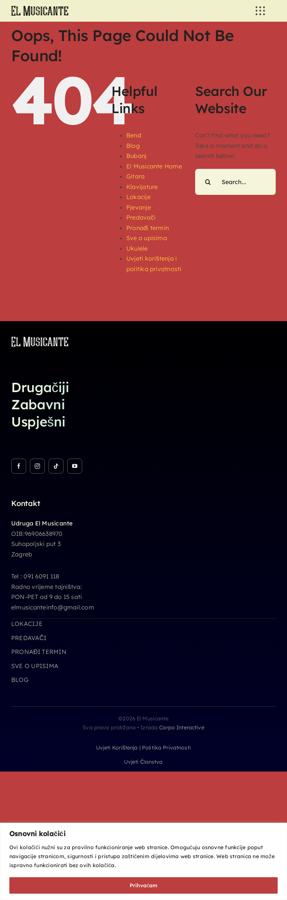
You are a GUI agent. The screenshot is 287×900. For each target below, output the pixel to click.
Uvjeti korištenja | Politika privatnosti (143, 747)
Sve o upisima (146, 238)
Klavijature (142, 186)
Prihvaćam (143, 885)
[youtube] (74, 466)
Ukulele (137, 248)
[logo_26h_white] (39, 340)
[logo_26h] (39, 9)
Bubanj (136, 155)
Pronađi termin (147, 228)
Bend (133, 135)
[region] (143, 861)
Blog (133, 145)
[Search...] (235, 182)
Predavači (140, 217)
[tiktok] (56, 466)
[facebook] (18, 466)
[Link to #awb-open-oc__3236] (260, 10)
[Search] (208, 182)
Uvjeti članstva (143, 761)
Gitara (135, 176)
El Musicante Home (154, 166)
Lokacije (138, 197)
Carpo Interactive (181, 727)
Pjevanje (138, 207)
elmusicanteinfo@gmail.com (52, 607)
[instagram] (37, 466)
